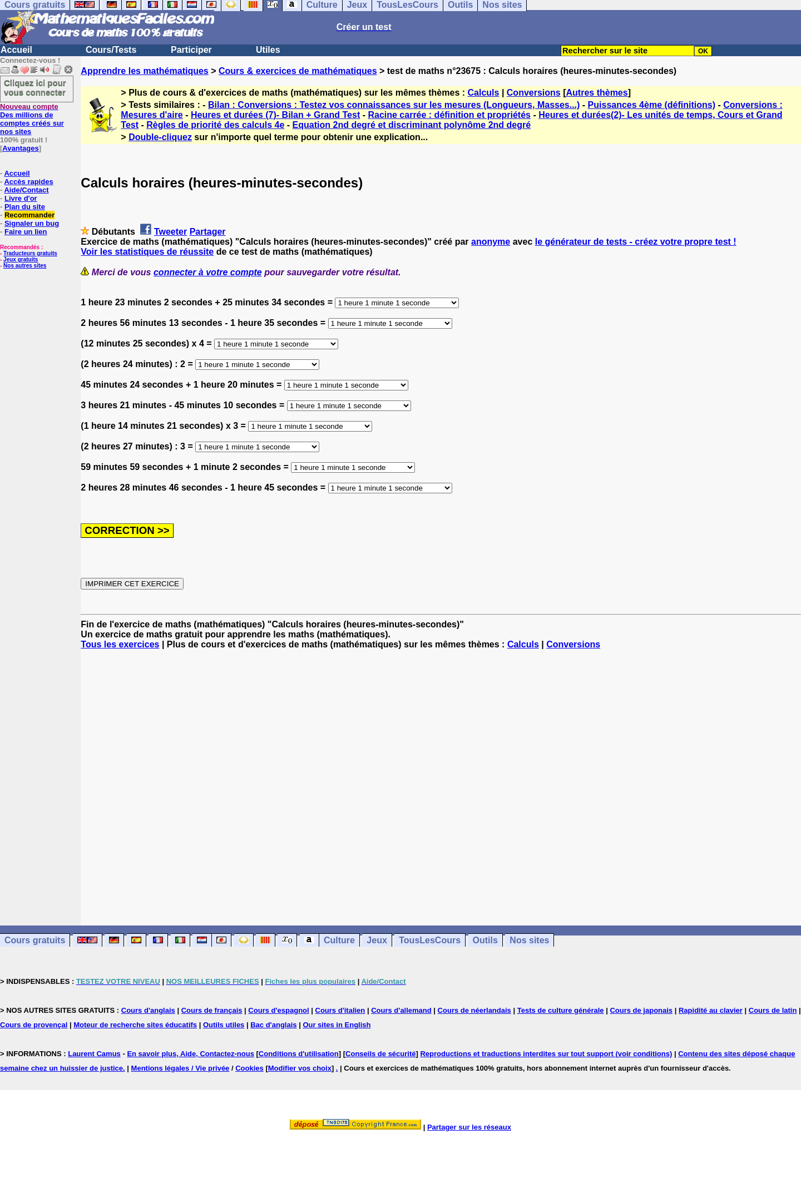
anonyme (490, 241)
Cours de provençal (33, 1025)
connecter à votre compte (208, 272)
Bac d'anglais (273, 1025)
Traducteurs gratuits (30, 253)
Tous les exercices (120, 644)
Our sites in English (336, 1025)
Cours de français (212, 1010)
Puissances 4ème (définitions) (651, 105)
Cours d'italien (340, 1010)
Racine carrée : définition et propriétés (449, 115)
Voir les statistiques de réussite (147, 251)
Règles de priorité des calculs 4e (215, 125)
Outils (485, 940)
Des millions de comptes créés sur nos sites (32, 119)
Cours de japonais (641, 1010)
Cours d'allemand (401, 1010)
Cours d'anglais (148, 1010)
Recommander (29, 215)
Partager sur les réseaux (469, 1127)
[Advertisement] (441, 777)
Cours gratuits (34, 940)
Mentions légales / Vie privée (180, 1068)
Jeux (377, 940)
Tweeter (170, 231)
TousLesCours (430, 940)
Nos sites (529, 940)
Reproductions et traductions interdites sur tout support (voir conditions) (546, 1054)
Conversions (534, 92)
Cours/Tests (111, 50)
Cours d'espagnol (278, 1010)
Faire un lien (25, 231)
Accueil (16, 50)
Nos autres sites (24, 266)
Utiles (268, 50)
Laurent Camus (94, 1054)
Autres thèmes (597, 92)
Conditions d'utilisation (299, 1054)
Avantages (20, 148)
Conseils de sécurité (380, 1054)
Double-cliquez (160, 137)
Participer (191, 50)
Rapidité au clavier (711, 1010)
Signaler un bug (31, 223)
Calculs (484, 92)
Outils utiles (223, 1025)
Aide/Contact (26, 190)
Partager (208, 231)
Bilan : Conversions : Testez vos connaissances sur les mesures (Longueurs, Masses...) (394, 105)
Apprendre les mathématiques (144, 71)
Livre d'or (20, 198)
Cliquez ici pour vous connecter (35, 87)
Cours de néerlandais (474, 1010)
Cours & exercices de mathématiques (298, 71)
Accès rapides (28, 181)
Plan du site (24, 206)
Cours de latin (773, 1010)
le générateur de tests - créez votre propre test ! (635, 241)
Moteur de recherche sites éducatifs (135, 1025)
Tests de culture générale (560, 1010)
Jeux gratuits (20, 259)
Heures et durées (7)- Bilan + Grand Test (275, 115)
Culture (339, 940)
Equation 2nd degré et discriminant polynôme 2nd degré (412, 125)
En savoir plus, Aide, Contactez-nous (190, 1054)
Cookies (249, 1068)
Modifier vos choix (300, 1068)
